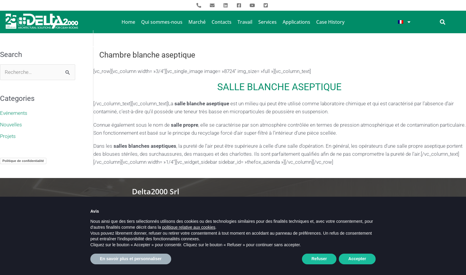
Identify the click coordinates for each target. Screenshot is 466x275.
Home (128, 22)
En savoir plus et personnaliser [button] (131, 261)
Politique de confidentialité (23, 160)
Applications (296, 22)
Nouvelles (11, 124)
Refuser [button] (319, 261)
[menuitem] (404, 22)
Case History (330, 22)
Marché (197, 22)
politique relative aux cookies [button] (188, 230)
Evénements (13, 113)
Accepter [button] (357, 261)
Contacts (222, 22)
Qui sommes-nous (161, 22)
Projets (8, 136)
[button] (443, 22)
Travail (244, 22)
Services (267, 22)
